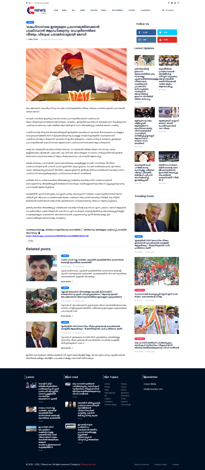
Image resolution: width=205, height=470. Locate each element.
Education (125, 396)
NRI (73, 10)
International (109, 393)
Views (82, 10)
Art (105, 396)
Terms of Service (141, 464)
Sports (124, 390)
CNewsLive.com (88, 464)
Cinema (124, 401)
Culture (107, 399)
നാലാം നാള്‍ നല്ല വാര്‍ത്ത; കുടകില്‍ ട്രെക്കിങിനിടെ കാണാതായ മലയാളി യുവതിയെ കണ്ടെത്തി (49, 413)
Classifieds (145, 10)
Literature (108, 401)
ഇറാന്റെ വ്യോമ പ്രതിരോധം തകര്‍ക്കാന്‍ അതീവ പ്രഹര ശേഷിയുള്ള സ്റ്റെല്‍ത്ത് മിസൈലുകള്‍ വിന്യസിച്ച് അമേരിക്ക (88, 432)
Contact (175, 464)
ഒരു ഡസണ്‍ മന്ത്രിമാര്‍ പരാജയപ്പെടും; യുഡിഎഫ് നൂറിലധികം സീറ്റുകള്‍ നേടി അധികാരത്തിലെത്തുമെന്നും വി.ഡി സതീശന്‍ (157, 345)
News (64, 10)
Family (103, 10)
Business (125, 393)
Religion (94, 10)
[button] (29, 3)
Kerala (107, 387)
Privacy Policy (160, 464)
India (106, 390)
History (124, 384)
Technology (126, 404)
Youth (123, 399)
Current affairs (110, 404)
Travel (123, 387)
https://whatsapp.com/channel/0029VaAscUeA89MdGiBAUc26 (57, 236)
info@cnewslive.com (153, 389)
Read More (67, 282)
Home (56, 10)
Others (132, 10)
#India (30, 241)
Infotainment (117, 10)
